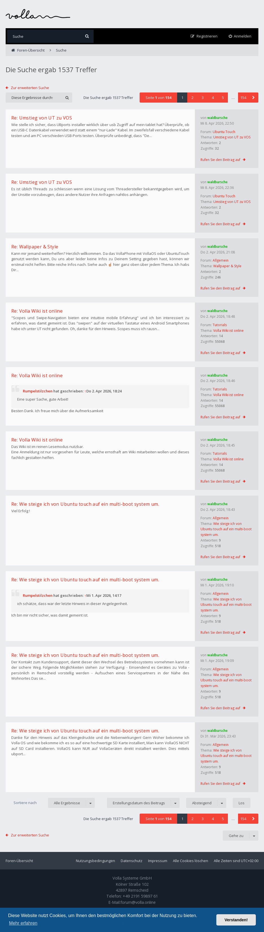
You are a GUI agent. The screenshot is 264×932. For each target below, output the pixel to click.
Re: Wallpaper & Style (34, 247)
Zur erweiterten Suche (30, 87)
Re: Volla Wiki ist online (37, 311)
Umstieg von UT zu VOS (231, 137)
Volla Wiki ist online (228, 330)
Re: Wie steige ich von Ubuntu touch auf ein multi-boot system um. (85, 504)
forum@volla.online (138, 902)
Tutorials (220, 325)
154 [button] (243, 97)
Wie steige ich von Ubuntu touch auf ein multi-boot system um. (226, 529)
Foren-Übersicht (19, 860)
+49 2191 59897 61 (140, 896)
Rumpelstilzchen (37, 391)
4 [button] (213, 97)
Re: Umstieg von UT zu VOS (41, 118)
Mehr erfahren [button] (23, 923)
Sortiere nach (25, 802)
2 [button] (192, 97)
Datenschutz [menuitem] (131, 860)
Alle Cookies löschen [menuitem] (190, 860)
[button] (253, 97)
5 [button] (223, 97)
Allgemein (220, 260)
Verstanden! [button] (236, 920)
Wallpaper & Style (227, 266)
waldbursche (217, 117)
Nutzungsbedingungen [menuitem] (95, 860)
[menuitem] (240, 36)
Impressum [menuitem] (157, 860)
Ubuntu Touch (224, 131)
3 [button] (203, 97)
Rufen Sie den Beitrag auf (220, 159)
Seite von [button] (158, 97)
